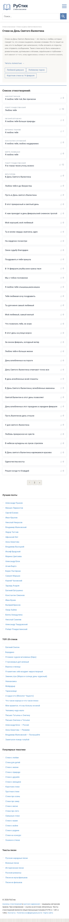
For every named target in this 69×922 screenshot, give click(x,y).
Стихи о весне (11, 809)
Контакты (12, 916)
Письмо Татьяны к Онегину (17, 718)
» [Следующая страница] (39, 486)
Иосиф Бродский (12, 555)
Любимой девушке (15, 70)
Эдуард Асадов (12, 589)
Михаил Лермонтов (14, 511)
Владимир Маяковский (15, 531)
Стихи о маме (11, 824)
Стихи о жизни (11, 771)
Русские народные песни (16, 861)
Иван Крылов (11, 521)
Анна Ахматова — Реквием (17, 733)
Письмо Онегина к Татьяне (17, 723)
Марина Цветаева (13, 560)
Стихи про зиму (12, 804)
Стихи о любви (12, 761)
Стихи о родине (12, 834)
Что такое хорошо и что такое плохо (21, 704)
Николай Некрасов (13, 526)
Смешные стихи (12, 819)
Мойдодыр (10, 689)
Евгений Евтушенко (14, 594)
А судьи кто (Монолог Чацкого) (19, 699)
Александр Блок (12, 564)
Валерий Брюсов (12, 608)
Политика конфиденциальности (29, 916)
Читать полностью (13, 63)
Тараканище (11, 694)
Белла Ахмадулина (13, 618)
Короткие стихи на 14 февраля (20, 75)
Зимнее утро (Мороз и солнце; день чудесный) (26, 680)
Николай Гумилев (13, 623)
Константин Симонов (15, 598)
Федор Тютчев (11, 535)
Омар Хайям (11, 613)
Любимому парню (36, 70)
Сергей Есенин (11, 516)
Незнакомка (11, 684)
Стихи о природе (12, 775)
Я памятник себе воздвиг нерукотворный (24, 675)
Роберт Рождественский (16, 633)
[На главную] (16, 10)
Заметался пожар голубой (17, 743)
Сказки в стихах (12, 843)
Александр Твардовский (16, 628)
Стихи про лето (12, 814)
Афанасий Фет (11, 540)
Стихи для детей (12, 766)
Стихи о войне (11, 829)
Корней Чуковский (13, 584)
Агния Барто (10, 569)
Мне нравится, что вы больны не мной (22, 709)
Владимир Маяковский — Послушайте (22, 738)
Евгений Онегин (12, 651)
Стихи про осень (12, 800)
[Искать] (63, 16)
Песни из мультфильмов (16, 881)
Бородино (9, 655)
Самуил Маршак (12, 579)
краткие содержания (31, 907)
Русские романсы (13, 876)
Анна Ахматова (12, 545)
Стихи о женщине (13, 785)
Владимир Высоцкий (14, 550)
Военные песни (12, 866)
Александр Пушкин (14, 506)
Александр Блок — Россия (17, 728)
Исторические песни (14, 871)
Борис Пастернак (13, 574)
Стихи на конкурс (13, 838)
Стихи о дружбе (12, 780)
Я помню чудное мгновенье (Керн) (20, 660)
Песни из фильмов (13, 886)
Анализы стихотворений (12, 907)
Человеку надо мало (14, 714)
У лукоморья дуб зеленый (17, 665)
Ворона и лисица (12, 670)
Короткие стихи (12, 790)
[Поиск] (30, 16)
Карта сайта (48, 916)
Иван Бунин (10, 603)
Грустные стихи (12, 795)
